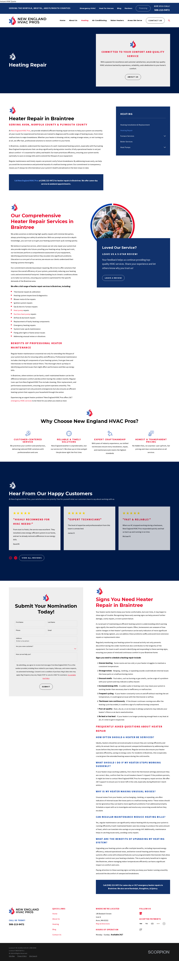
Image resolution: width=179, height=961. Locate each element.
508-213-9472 (162, 10)
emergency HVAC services (21, 401)
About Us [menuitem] (73, 20)
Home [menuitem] (62, 20)
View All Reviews (32, 558)
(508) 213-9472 (47, 180)
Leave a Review (113, 278)
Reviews (128, 8)
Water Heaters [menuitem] (117, 20)
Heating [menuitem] (84, 20)
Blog (119, 8)
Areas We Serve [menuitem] (135, 20)
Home (54, 913)
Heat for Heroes (106, 8)
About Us (133, 77)
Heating (55, 924)
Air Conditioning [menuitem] (99, 20)
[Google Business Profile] (140, 913)
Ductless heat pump (22, 314)
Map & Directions (103, 924)
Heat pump (18, 310)
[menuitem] (143, 125)
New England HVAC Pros (20, 130)
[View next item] (15, 557)
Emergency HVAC (88, 8)
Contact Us (155, 21)
